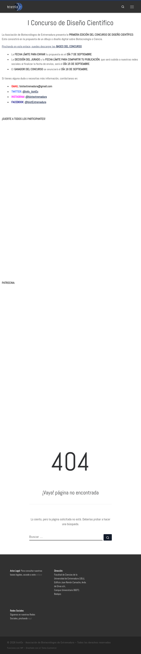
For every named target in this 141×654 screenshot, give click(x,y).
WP (21, 648)
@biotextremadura (36, 97)
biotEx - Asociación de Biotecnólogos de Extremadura (45, 642)
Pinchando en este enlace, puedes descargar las (42, 46)
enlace (39, 574)
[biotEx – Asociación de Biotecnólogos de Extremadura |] (14, 6)
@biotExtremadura (35, 102)
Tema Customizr (49, 648)
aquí (30, 618)
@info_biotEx (30, 92)
